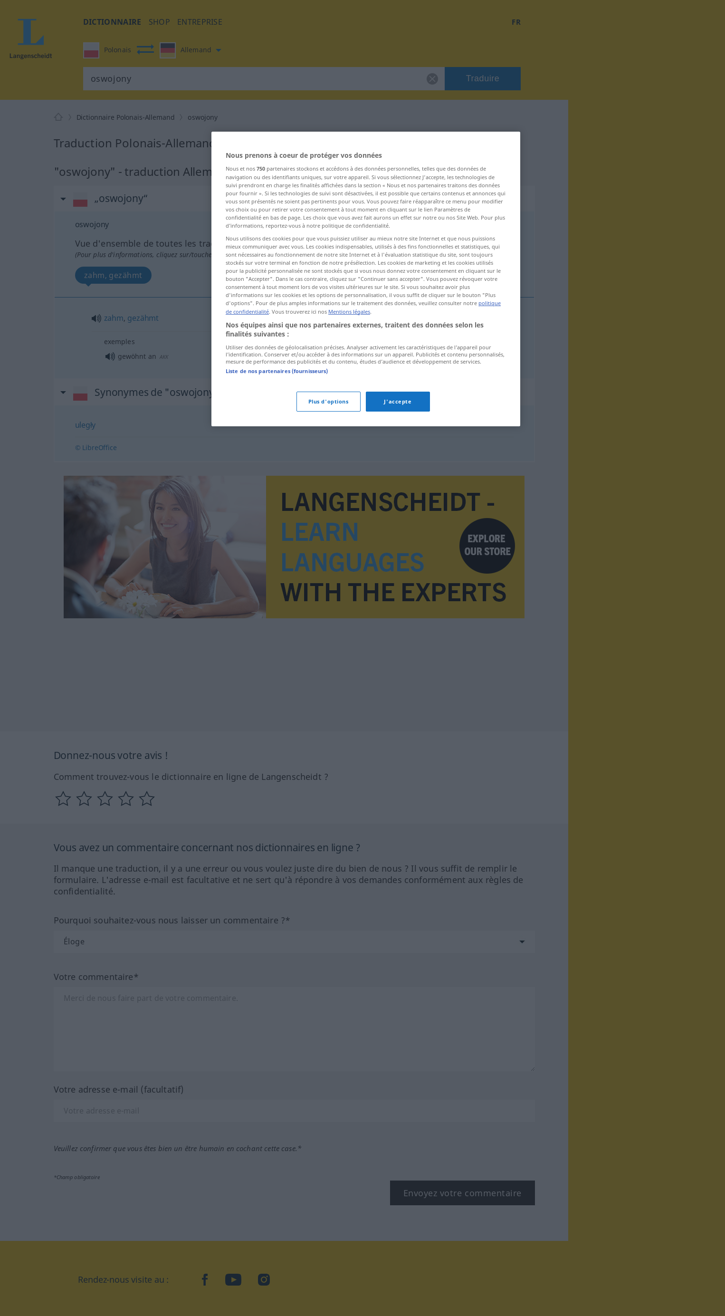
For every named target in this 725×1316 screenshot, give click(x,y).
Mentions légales (349, 311)
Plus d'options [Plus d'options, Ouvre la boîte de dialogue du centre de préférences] (328, 401)
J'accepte (397, 401)
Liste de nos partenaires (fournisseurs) (277, 371)
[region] (365, 279)
